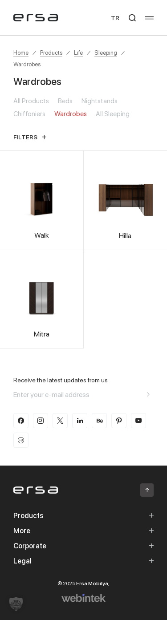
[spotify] (21, 440)
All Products (31, 101)
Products (51, 52)
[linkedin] (79, 420)
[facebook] (21, 420)
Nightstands (99, 101)
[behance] (99, 420)
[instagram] (40, 420)
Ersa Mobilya (92, 583)
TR (115, 17)
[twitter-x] (60, 420)
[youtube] (138, 420)
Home (21, 52)
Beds (65, 101)
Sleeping (105, 52)
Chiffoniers (29, 113)
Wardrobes (27, 64)
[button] (16, 604)
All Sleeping (113, 113)
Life (78, 52)
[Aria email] (148, 394)
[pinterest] (118, 420)
